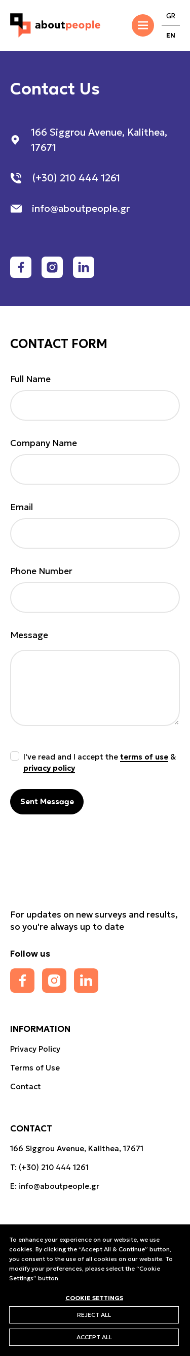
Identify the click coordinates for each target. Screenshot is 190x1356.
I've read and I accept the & (99, 762)
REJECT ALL (94, 1314)
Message (29, 635)
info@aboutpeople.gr (59, 1186)
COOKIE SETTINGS (94, 1297)
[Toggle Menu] (143, 25)
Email (21, 507)
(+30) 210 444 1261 (54, 1167)
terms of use (144, 757)
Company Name (43, 443)
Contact (25, 1086)
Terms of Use (35, 1068)
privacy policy (49, 768)
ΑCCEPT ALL (94, 1337)
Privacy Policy (35, 1049)
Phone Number (41, 571)
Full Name (30, 379)
